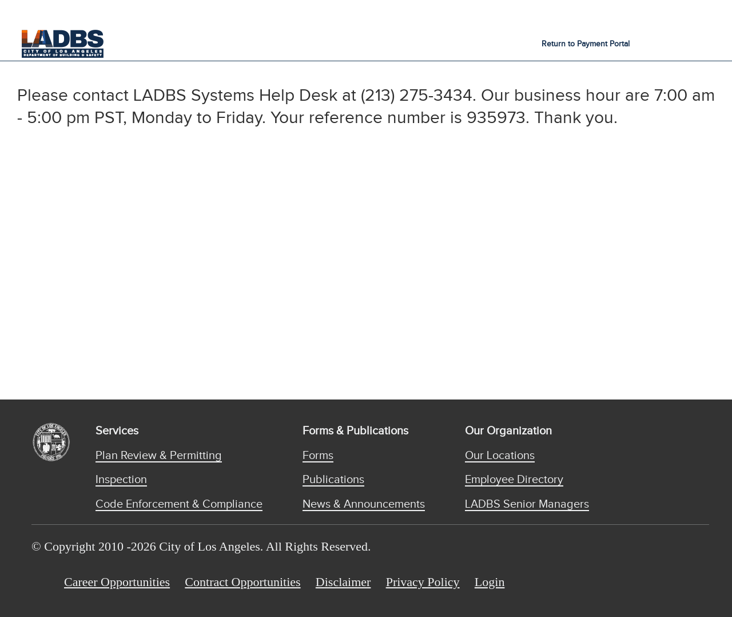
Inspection (121, 480)
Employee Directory (514, 480)
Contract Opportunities (242, 582)
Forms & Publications (355, 431)
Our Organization (508, 431)
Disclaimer (343, 582)
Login (490, 582)
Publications (333, 480)
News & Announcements (364, 504)
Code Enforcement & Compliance (179, 504)
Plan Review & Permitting (159, 455)
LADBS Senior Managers (527, 504)
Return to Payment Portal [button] (586, 44)
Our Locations (500, 455)
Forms (318, 455)
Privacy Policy (423, 582)
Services (117, 431)
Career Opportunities (117, 582)
